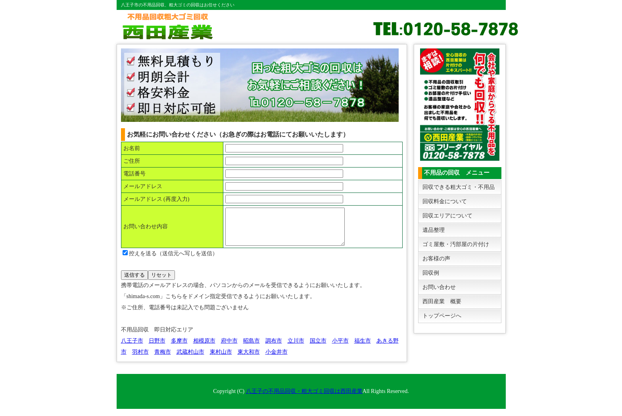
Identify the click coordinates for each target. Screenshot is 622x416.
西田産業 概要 (441, 301)
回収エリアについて (447, 216)
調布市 (273, 348)
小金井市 (276, 359)
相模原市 (204, 348)
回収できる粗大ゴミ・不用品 (458, 187)
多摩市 (179, 348)
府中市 (229, 348)
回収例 (430, 273)
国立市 (318, 348)
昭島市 (251, 348)
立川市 (296, 348)
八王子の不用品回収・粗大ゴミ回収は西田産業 (304, 398)
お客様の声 (436, 259)
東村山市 (221, 359)
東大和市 (249, 359)
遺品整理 (433, 230)
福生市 (362, 348)
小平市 (340, 348)
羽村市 (140, 359)
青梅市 (162, 359)
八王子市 (132, 348)
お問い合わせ (439, 287)
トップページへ (441, 316)
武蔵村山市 (190, 359)
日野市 (157, 348)
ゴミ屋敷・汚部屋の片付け (455, 244)
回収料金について (444, 201)
